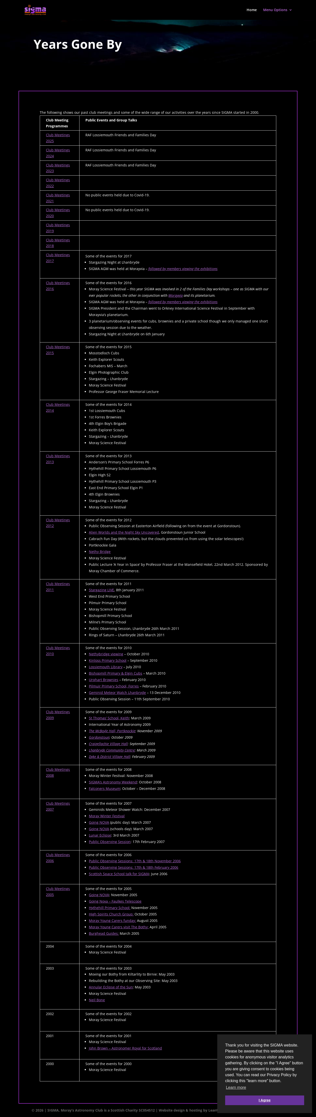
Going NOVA (99, 822)
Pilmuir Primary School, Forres (114, 686)
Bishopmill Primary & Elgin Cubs (115, 673)
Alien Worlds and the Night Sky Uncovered (124, 532)
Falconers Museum (104, 788)
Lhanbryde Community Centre (112, 750)
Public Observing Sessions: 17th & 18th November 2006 (135, 861)
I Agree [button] (265, 1100)
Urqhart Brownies (103, 679)
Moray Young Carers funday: (112, 920)
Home (252, 10)
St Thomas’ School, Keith (109, 718)
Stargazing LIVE (101, 590)
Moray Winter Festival (107, 816)
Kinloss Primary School (107, 660)
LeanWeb (216, 1110)
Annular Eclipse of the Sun (111, 987)
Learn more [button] (236, 1087)
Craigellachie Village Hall (108, 743)
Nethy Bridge (100, 551)
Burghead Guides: (104, 933)
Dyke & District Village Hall (109, 756)
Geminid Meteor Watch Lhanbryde (117, 692)
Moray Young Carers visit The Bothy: (119, 927)
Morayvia (175, 295)
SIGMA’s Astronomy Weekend (113, 782)
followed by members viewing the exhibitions (182, 268)
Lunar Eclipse (100, 835)
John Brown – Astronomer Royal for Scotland (125, 1048)
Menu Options (275, 10)
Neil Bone (97, 1000)
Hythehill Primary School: (109, 907)
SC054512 (147, 1110)
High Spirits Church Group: (111, 914)
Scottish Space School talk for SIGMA (119, 873)
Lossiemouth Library (105, 666)
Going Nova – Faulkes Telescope (115, 901)
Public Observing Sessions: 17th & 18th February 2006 (133, 867)
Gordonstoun (99, 737)
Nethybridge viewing (106, 654)
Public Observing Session (110, 841)
